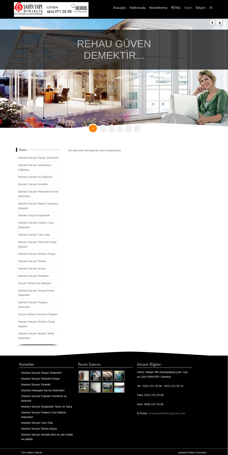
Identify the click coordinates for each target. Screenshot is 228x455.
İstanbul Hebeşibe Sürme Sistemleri (43, 390)
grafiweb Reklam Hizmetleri (192, 452)
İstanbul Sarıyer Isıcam (32, 268)
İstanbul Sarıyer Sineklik (32, 184)
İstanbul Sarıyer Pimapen (33, 275)
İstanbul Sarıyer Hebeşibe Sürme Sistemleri (38, 194)
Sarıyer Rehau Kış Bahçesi (34, 283)
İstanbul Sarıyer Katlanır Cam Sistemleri (36, 225)
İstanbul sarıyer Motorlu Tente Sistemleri (36, 336)
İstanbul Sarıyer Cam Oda (34, 234)
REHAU (176, 7)
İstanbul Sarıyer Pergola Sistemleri (32, 305)
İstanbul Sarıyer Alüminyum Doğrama (34, 167)
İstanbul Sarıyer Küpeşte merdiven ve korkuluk (44, 398)
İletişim (200, 7)
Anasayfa (119, 7)
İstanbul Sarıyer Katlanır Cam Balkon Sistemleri (43, 415)
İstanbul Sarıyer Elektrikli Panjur (40, 378)
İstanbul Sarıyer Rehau (32, 261)
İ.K (210, 7)
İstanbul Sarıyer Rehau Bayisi (39, 428)
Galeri (188, 7)
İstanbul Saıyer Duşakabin (34, 215)
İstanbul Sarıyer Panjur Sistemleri (38, 157)
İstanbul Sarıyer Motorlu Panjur (37, 253)
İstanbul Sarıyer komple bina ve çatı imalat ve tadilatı (47, 437)
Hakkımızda (137, 7)
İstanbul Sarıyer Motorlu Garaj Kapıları (36, 324)
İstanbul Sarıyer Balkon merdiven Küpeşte (38, 206)
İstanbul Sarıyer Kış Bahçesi (35, 176)
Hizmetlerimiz (158, 7)
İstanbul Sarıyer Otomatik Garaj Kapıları (37, 244)
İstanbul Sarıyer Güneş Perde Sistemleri (36, 293)
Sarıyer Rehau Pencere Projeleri (38, 314)
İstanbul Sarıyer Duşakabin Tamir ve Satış (46, 406)
